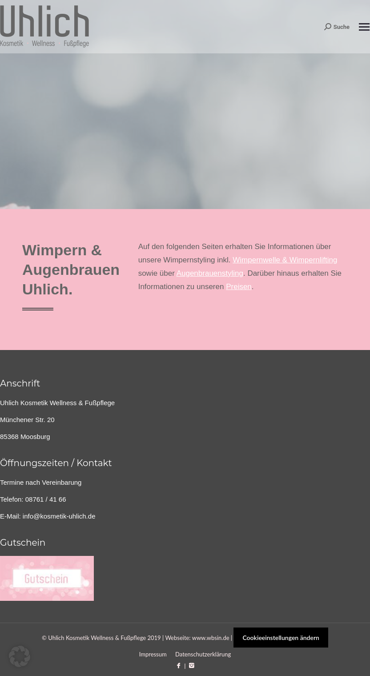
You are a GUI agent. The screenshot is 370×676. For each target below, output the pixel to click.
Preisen (239, 286)
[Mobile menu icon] (364, 26)
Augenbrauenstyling (210, 273)
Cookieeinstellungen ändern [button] (280, 637)
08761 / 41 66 (45, 499)
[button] (19, 656)
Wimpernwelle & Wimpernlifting (285, 260)
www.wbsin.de (210, 637)
